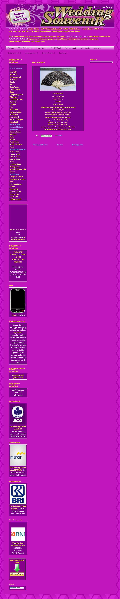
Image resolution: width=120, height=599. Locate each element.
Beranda (11, 48)
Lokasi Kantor (41, 48)
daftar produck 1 (14, 53)
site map (97, 48)
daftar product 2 (31, 53)
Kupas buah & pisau (17, 149)
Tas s (11, 184)
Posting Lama (77, 145)
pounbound (17, 184)
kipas (60, 135)
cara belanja (85, 48)
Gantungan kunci (16, 99)
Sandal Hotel (14, 174)
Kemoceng (14, 129)
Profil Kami (56, 48)
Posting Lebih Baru (40, 145)
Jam (11, 107)
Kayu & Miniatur (16, 127)
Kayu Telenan (15, 124)
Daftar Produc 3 (48, 53)
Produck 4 (63, 53)
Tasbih (12, 187)
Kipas (12, 137)
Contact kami (70, 48)
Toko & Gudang (24, 48)
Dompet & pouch (16, 94)
